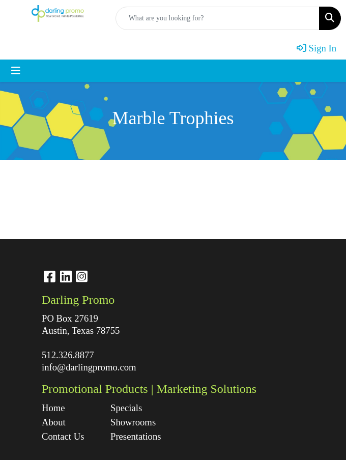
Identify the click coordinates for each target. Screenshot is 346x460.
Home (53, 407)
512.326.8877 (68, 355)
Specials (126, 407)
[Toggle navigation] (15, 71)
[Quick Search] (218, 18)
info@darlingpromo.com (89, 367)
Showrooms (133, 422)
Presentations (135, 436)
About (54, 422)
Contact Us (63, 436)
